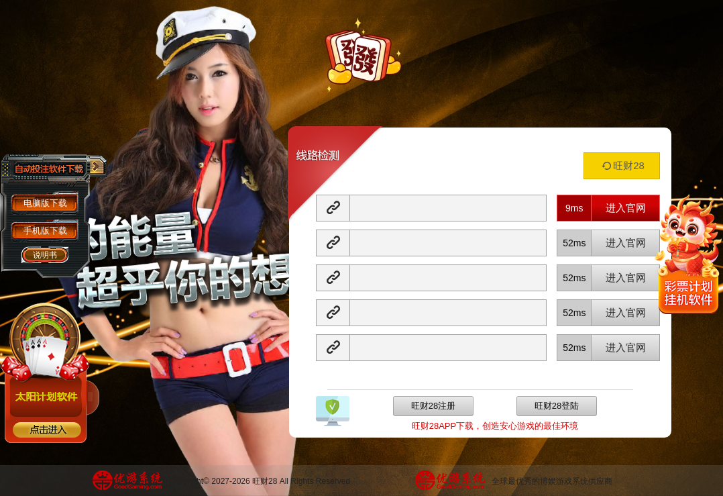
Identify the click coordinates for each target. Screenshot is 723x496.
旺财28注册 (433, 406)
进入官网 (626, 207)
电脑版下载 (45, 203)
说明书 (45, 255)
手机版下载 (45, 231)
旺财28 (622, 165)
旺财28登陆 (557, 406)
